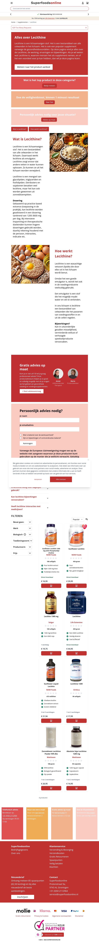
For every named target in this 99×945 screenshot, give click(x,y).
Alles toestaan (61, 479)
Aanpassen (38, 479)
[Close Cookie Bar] (88, 460)
